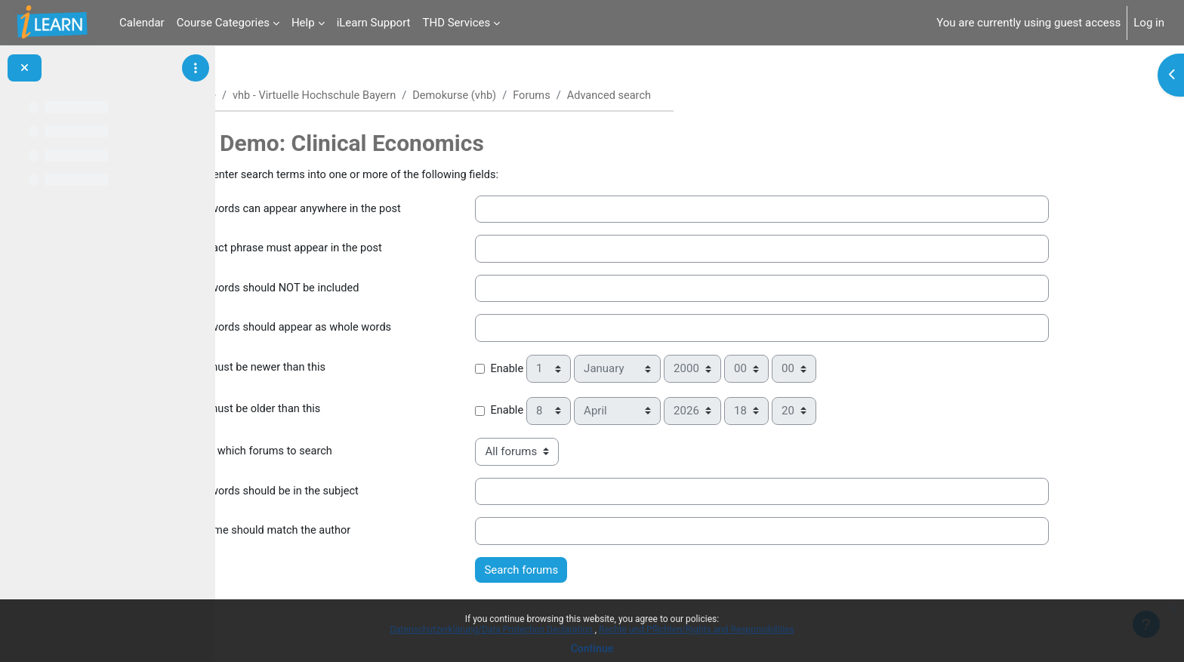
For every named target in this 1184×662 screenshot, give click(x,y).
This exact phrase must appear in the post (357, 250)
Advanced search (695, 96)
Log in (1148, 22)
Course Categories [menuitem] (223, 22)
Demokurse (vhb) (536, 96)
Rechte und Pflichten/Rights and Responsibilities (696, 629)
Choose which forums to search (332, 452)
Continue (592, 648)
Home (276, 96)
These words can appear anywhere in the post (367, 210)
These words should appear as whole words (362, 329)
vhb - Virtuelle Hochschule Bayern (392, 96)
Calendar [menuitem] (142, 22)
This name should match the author (341, 531)
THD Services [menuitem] (457, 22)
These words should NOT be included (345, 289)
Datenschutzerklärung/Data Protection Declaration (492, 629)
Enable (582, 370)
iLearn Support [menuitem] (374, 22)
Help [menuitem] (303, 22)
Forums (616, 96)
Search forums (596, 570)
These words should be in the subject (345, 492)
